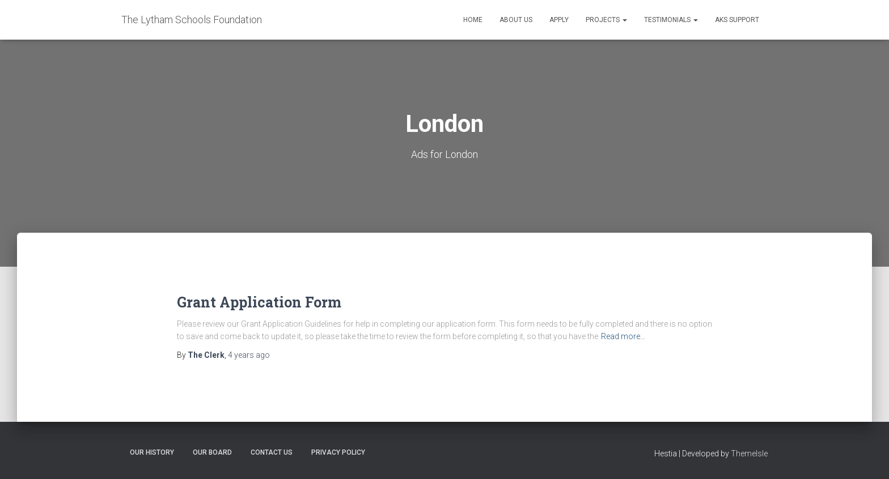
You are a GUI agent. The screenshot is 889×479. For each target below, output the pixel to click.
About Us (515, 20)
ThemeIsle (749, 453)
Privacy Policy (338, 452)
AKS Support (737, 20)
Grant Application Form (259, 302)
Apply (559, 20)
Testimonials (671, 20)
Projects (606, 20)
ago (249, 355)
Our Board (212, 452)
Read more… (623, 336)
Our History (152, 452)
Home (472, 20)
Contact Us (272, 452)
